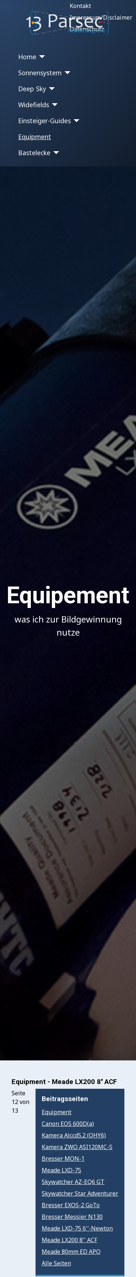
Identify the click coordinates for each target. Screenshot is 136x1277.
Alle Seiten (56, 1263)
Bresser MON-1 (63, 1159)
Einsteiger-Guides (44, 120)
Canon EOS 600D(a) (68, 1124)
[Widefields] (53, 104)
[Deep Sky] (50, 88)
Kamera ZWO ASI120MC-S (77, 1147)
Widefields (33, 104)
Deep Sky (32, 88)
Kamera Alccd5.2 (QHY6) (74, 1135)
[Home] (40, 56)
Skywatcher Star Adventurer (80, 1193)
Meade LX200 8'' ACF (69, 1240)
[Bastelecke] (54, 152)
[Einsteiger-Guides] (75, 120)
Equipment (34, 136)
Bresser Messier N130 (72, 1217)
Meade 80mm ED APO (71, 1252)
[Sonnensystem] (66, 72)
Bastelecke (34, 152)
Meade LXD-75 (61, 1170)
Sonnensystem (40, 72)
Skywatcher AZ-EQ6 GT (73, 1182)
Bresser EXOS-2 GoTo (71, 1205)
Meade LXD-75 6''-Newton (77, 1228)
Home (27, 56)
